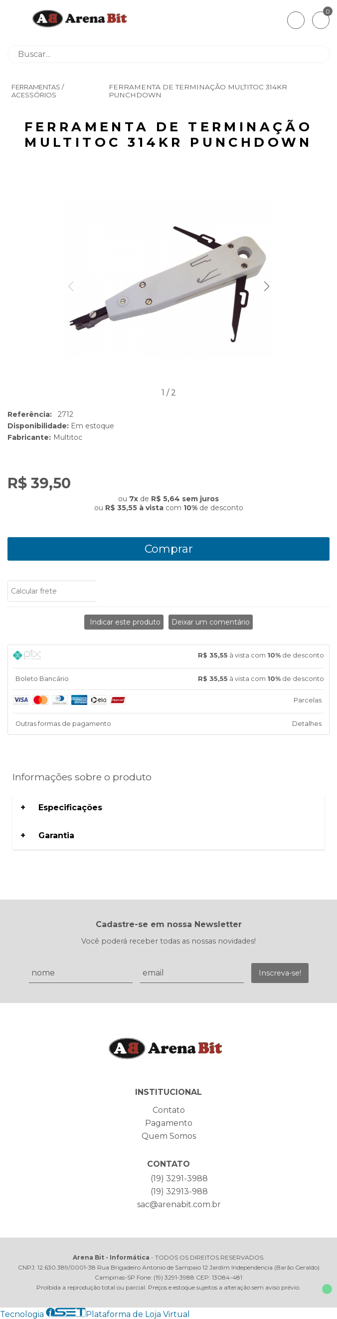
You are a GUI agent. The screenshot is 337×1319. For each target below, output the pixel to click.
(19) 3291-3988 (179, 1178)
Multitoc (67, 437)
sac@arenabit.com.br (179, 1204)
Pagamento (168, 1123)
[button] (266, 287)
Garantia (56, 835)
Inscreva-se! (280, 973)
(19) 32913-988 (179, 1191)
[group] (168, 279)
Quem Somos (169, 1136)
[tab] (168, 656)
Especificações (70, 807)
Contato (169, 1110)
